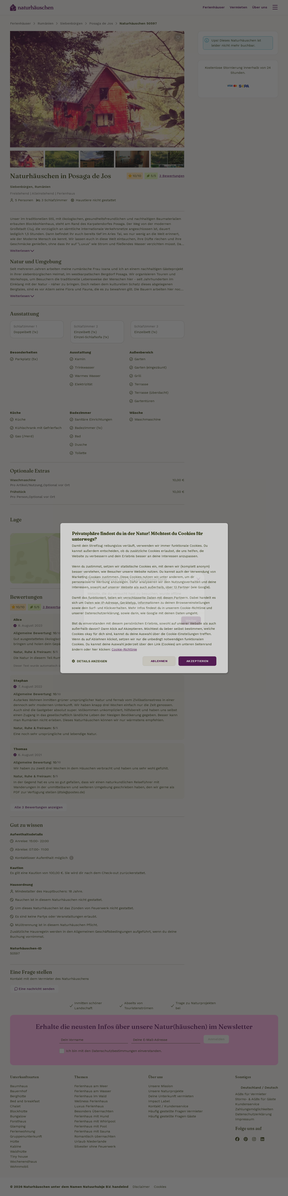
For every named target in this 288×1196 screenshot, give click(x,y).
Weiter (191, 618)
